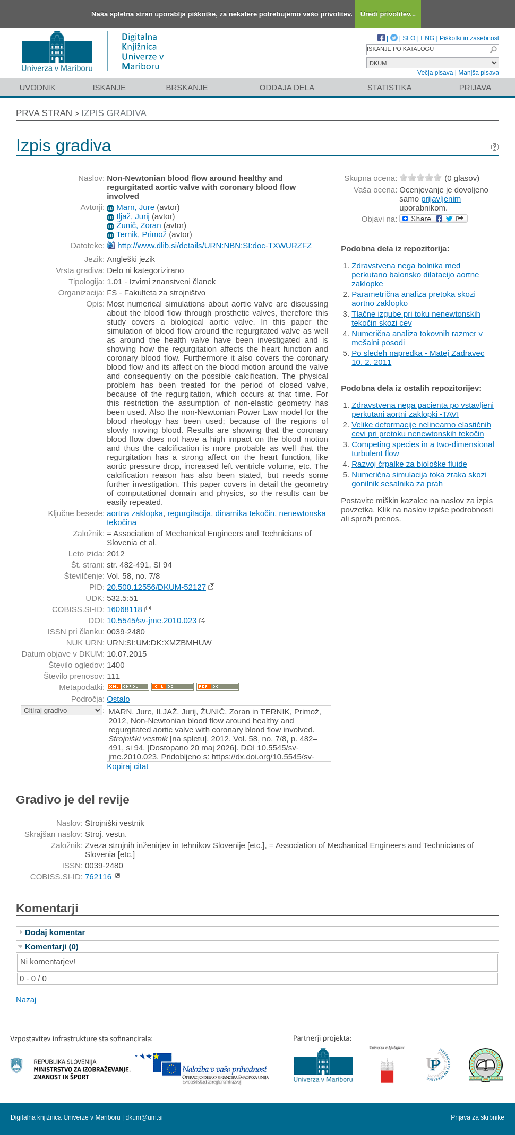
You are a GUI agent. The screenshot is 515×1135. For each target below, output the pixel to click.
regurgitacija (189, 513)
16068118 (124, 609)
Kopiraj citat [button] (127, 766)
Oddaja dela (287, 87)
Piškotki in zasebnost (469, 38)
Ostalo (118, 698)
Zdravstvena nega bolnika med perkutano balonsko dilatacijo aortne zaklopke (415, 274)
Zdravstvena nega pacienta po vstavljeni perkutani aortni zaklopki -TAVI (422, 409)
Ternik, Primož (141, 234)
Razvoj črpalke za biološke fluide (409, 463)
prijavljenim (441, 198)
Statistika (389, 87)
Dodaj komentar (55, 932)
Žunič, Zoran (138, 225)
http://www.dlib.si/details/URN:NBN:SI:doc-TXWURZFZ (214, 245)
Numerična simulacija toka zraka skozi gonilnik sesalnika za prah (418, 479)
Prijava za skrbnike (477, 1117)
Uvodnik (37, 87)
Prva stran (44, 113)
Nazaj (26, 999)
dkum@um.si (144, 1117)
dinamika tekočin (244, 513)
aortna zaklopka (135, 513)
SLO (408, 38)
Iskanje (109, 87)
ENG (427, 38)
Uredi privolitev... (388, 14)
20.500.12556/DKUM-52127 (156, 586)
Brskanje (187, 87)
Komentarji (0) (52, 946)
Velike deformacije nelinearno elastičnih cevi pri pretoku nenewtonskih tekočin (421, 429)
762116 (98, 876)
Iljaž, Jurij (133, 216)
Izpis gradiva (114, 113)
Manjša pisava (478, 72)
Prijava (475, 87)
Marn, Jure (135, 207)
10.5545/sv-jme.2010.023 (151, 620)
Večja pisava (435, 72)
